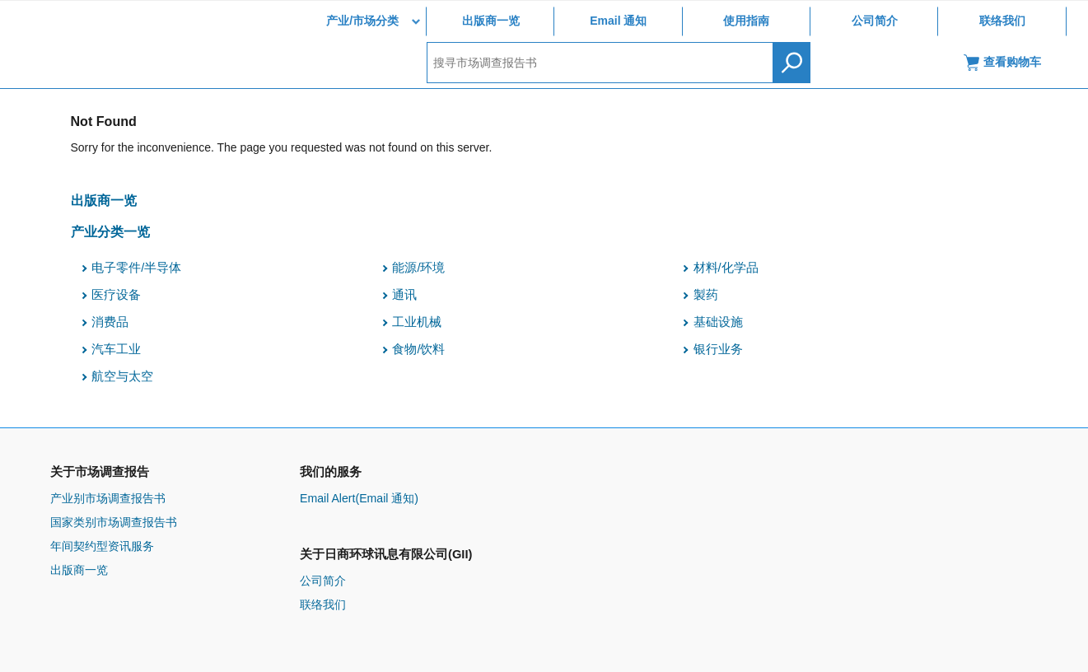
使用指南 (746, 20)
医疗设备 (116, 294)
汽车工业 (116, 349)
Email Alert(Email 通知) (359, 498)
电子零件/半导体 (136, 267)
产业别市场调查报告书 (108, 498)
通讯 (404, 294)
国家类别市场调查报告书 (113, 522)
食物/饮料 (418, 349)
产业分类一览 (110, 231)
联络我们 (1002, 20)
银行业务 (718, 349)
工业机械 (416, 322)
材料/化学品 (726, 267)
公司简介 (875, 20)
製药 (705, 294)
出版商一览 (491, 20)
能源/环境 (418, 267)
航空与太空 (122, 376)
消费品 (109, 322)
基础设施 (718, 322)
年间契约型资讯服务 (102, 546)
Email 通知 (618, 20)
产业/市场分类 (362, 20)
